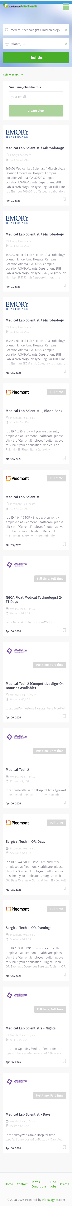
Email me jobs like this (25, 87)
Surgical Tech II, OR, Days (25, 842)
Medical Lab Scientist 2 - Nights (31, 1028)
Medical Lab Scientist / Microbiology (35, 148)
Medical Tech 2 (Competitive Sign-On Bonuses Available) (35, 686)
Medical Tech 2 (17, 770)
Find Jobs (36, 57)
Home (9, 1184)
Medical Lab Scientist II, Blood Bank (34, 411)
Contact (22, 1184)
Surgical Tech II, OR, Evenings (28, 928)
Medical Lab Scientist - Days (28, 1114)
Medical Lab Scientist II (24, 497)
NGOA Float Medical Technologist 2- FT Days (34, 599)
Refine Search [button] (11, 74)
